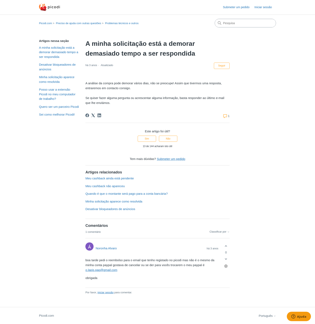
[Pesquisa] (245, 23)
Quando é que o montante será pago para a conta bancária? (126, 193)
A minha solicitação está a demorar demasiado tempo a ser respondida (58, 52)
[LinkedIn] (99, 115)
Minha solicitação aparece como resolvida (56, 79)
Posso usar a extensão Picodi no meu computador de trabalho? (57, 94)
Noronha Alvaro (106, 248)
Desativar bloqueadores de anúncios (57, 67)
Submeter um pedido (236, 7)
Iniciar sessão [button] (263, 7)
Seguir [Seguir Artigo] (221, 65)
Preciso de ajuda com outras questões (78, 23)
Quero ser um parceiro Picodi (59, 106)
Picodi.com (45, 23)
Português (267, 315)
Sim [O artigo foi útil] (147, 138)
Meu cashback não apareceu (105, 186)
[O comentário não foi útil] (226, 259)
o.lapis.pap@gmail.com (101, 270)
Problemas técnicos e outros (122, 23)
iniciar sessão (105, 292)
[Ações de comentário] (226, 266)
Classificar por (220, 231)
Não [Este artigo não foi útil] (168, 138)
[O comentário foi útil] (226, 246)
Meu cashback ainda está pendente (109, 178)
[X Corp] (93, 115)
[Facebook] (87, 115)
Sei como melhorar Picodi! (57, 114)
